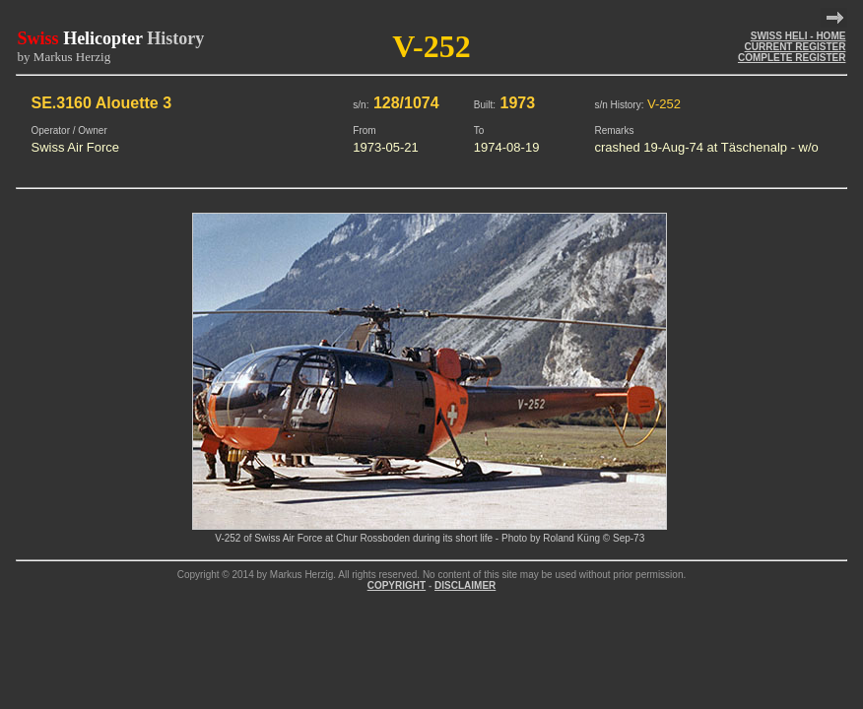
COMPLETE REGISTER (791, 57)
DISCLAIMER (465, 585)
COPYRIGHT (396, 585)
